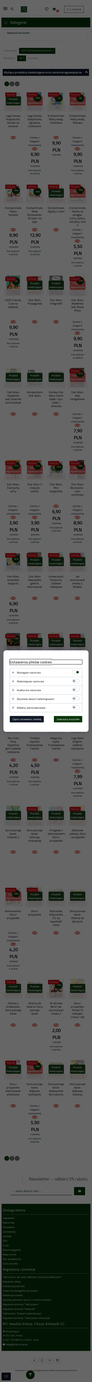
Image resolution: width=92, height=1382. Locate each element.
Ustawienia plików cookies (31, 662)
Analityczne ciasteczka (29, 690)
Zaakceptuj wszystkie (68, 719)
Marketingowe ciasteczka (30, 681)
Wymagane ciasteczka (29, 672)
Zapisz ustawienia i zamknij (26, 719)
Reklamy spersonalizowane (31, 707)
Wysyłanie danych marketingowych (35, 699)
